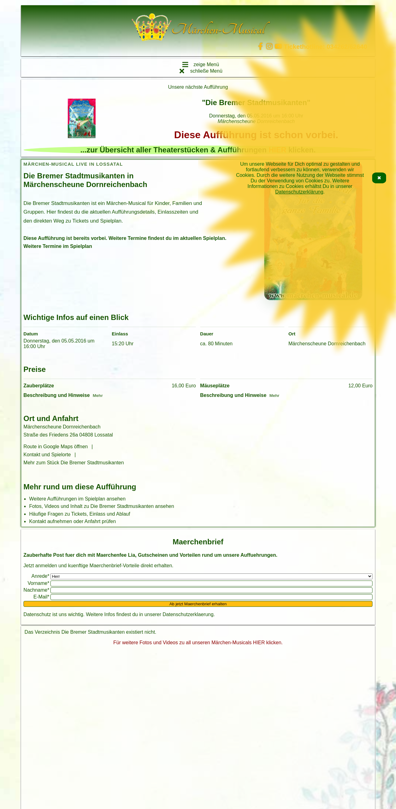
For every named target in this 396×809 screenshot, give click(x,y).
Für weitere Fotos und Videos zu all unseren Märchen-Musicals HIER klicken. (198, 642)
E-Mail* (41, 596)
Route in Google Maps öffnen (56, 446)
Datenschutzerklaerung (188, 614)
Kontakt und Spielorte (47, 454)
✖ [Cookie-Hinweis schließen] (379, 178)
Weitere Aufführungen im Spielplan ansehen (77, 498)
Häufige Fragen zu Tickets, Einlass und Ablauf (79, 514)
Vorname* (38, 583)
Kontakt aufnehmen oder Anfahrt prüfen (72, 521)
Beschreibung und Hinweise (57, 395)
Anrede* (41, 576)
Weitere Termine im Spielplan (58, 246)
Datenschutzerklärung (299, 191)
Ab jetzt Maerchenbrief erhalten (197, 604)
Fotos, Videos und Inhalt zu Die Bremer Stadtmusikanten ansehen (101, 506)
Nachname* (37, 590)
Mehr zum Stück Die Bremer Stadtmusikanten (74, 462)
